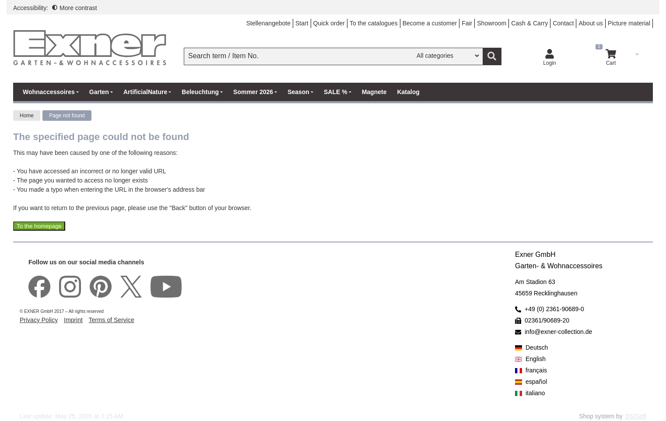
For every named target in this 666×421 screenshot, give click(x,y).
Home (27, 115)
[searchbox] (300, 56)
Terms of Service (111, 319)
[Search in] (447, 56)
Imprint (73, 319)
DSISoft (635, 416)
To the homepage (39, 226)
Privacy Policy (39, 319)
